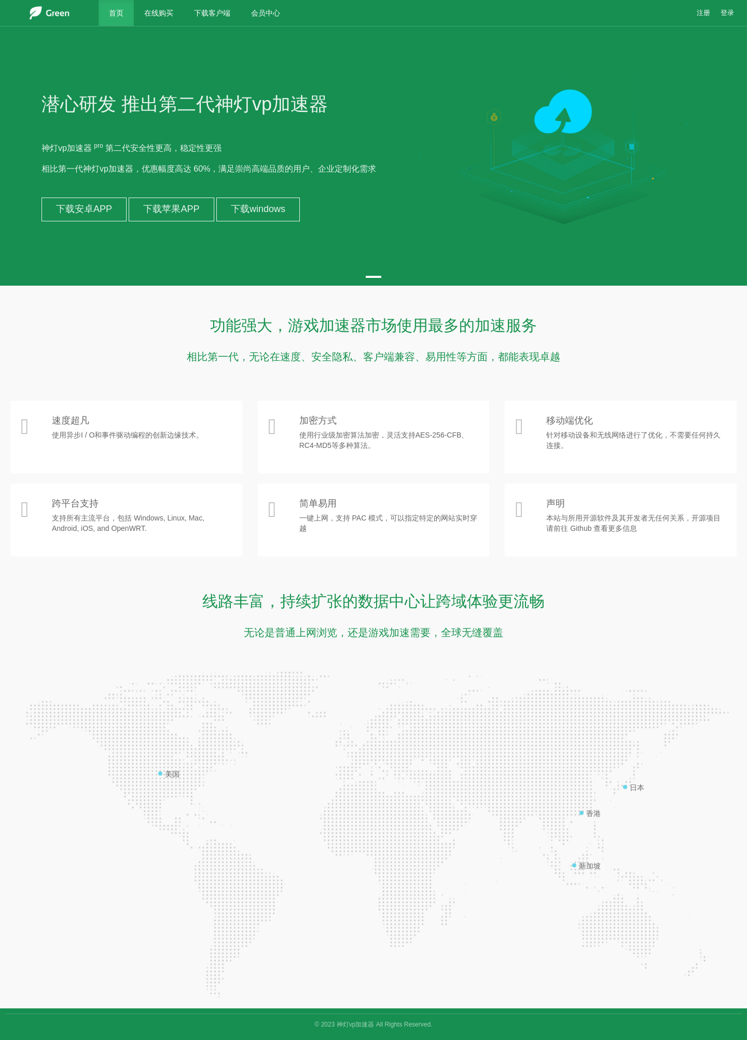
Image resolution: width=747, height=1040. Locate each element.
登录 (727, 13)
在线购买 (158, 13)
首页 (116, 13)
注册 (703, 13)
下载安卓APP (84, 209)
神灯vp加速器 (356, 1024)
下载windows (258, 209)
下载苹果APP (171, 209)
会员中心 (265, 13)
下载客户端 (212, 13)
